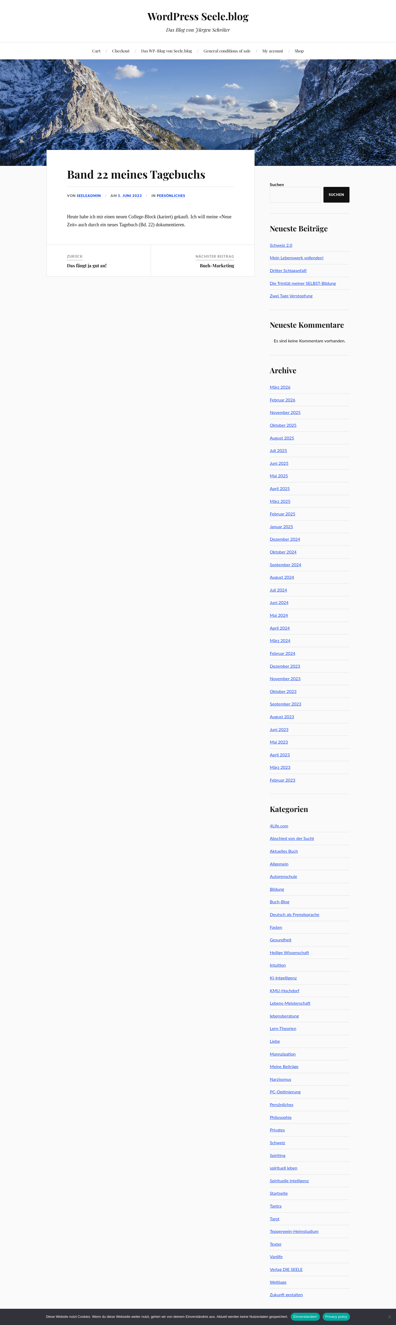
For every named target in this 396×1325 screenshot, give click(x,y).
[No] (389, 1316)
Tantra (275, 1205)
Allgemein (279, 863)
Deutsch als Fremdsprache (294, 914)
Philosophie (281, 1117)
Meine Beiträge (284, 1066)
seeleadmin (89, 196)
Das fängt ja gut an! (87, 265)
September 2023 (285, 703)
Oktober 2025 (283, 425)
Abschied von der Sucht (292, 838)
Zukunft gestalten (286, 1294)
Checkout (120, 51)
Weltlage (278, 1282)
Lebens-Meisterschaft (290, 1003)
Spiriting (277, 1155)
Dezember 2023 (285, 665)
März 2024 (280, 640)
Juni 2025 (279, 463)
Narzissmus (280, 1079)
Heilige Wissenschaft (289, 952)
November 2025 (285, 412)
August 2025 (282, 437)
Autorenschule (283, 876)
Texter (275, 1243)
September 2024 (285, 564)
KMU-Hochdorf (284, 990)
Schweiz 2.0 (281, 245)
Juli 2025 (278, 450)
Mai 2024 (279, 615)
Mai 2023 (279, 741)
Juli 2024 (278, 589)
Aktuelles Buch (284, 851)
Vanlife (276, 1256)
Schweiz (277, 1142)
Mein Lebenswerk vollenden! (296, 257)
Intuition (278, 964)
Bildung (277, 889)
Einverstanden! (305, 1317)
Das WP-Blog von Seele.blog (166, 51)
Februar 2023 (282, 779)
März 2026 (280, 386)
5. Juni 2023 (130, 196)
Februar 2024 (282, 653)
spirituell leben (283, 1167)
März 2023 (280, 767)
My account (272, 51)
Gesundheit (280, 939)
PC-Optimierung (285, 1091)
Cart (96, 51)
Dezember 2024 (285, 539)
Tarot (274, 1218)
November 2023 (285, 678)
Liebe (275, 1041)
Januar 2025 (281, 526)
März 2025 (280, 501)
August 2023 (282, 716)
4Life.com (279, 825)
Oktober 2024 (283, 551)
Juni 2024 (279, 602)
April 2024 (280, 627)
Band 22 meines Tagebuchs (139, 174)
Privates (277, 1129)
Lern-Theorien (283, 1028)
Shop (299, 51)
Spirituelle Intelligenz (289, 1180)
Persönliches (171, 196)
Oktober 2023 (283, 691)
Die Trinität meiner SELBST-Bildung (303, 283)
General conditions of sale (227, 51)
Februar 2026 (282, 399)
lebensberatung (284, 1015)
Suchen (277, 184)
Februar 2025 (282, 513)
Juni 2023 (279, 729)
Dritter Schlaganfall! (288, 270)
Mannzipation (283, 1053)
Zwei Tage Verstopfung (291, 295)
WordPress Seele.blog (198, 16)
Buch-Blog (279, 901)
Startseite (279, 1193)
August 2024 (282, 577)
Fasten (276, 927)
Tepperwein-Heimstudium (294, 1231)
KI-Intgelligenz (283, 977)
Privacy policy (336, 1317)
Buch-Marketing (217, 265)
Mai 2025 (279, 475)
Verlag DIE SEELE (286, 1269)
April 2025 (280, 488)
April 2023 (280, 754)
